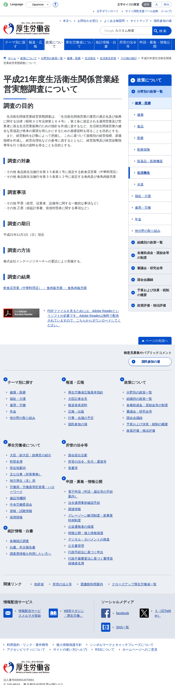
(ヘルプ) (167, 11)
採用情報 (16, 505)
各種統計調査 (19, 524)
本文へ (67, 20)
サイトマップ (139, 20)
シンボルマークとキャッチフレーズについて (122, 627)
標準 (146, 4)
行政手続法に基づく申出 (85, 535)
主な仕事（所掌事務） (26, 462)
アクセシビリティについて (26, 632)
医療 (140, 138)
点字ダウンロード (107, 11)
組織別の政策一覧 (150, 242)
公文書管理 (76, 528)
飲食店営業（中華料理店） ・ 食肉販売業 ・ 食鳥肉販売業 (45, 288)
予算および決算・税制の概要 (153, 292)
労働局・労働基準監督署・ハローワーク (32, 478)
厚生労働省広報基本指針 (85, 386)
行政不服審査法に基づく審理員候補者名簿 (90, 544)
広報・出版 (76, 405)
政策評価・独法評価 (151, 305)
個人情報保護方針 (69, 627)
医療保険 (143, 149)
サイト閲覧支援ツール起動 (141, 11)
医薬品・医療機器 (150, 161)
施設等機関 (18, 486)
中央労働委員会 (21, 493)
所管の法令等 (79, 436)
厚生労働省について (26, 436)
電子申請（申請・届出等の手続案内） (90, 477)
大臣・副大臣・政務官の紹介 (30, 443)
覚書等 (73, 456)
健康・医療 (143, 103)
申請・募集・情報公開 (86, 467)
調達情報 (74, 492)
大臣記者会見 (77, 392)
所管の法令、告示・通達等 (87, 450)
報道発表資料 (77, 399)
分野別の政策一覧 (150, 91)
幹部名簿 (16, 450)
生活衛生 (143, 173)
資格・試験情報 (21, 499)
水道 (140, 184)
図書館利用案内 (92, 567)
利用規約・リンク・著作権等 (27, 627)
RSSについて (104, 632)
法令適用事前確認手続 (84, 485)
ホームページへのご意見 (139, 632)
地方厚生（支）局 (22, 469)
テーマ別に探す (22, 379)
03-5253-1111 (29, 672)
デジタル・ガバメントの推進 (89, 522)
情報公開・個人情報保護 (85, 516)
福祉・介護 (143, 196)
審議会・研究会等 (150, 268)
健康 (140, 115)
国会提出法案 (77, 443)
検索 (163, 30)
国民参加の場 (163, 20)
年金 (138, 219)
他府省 (39, 567)
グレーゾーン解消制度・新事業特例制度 (90, 501)
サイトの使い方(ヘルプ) (70, 632)
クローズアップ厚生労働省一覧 (134, 567)
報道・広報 (77, 379)
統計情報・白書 (22, 516)
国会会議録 (145, 280)
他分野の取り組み (147, 231)
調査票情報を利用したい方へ (30, 536)
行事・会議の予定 (81, 412)
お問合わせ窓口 (87, 20)
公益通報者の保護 (81, 509)
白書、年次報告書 (22, 530)
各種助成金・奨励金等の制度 (153, 255)
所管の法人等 (62, 567)
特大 (166, 4)
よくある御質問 (114, 20)
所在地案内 (18, 456)
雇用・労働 (143, 207)
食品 (140, 126)
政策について (149, 80)
